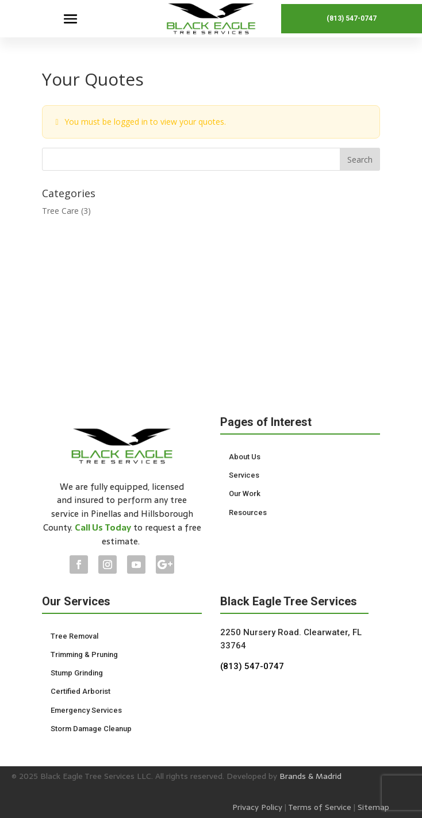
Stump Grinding (77, 673)
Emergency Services (86, 710)
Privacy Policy (257, 807)
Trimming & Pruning (84, 654)
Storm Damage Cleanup (91, 728)
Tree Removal (74, 636)
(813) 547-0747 (352, 18)
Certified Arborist (80, 691)
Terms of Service (319, 807)
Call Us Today (103, 527)
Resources (248, 512)
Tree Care (60, 210)
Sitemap (373, 807)
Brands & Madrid (310, 776)
